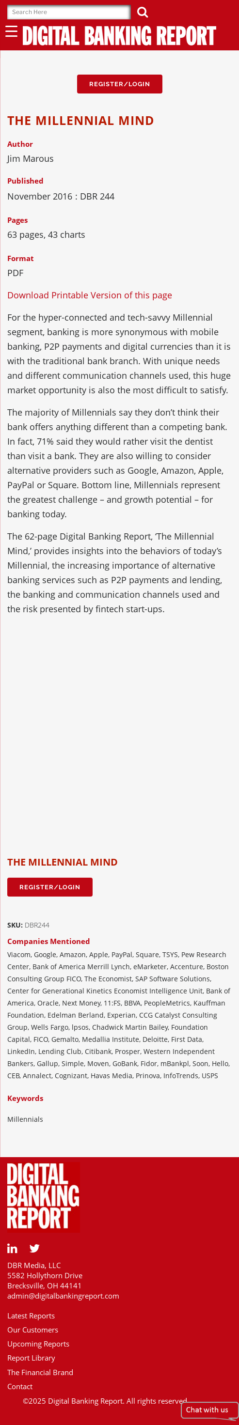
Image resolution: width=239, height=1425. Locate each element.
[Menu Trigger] (11, 30)
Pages (17, 220)
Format (20, 258)
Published (25, 181)
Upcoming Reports (38, 1343)
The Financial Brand (40, 1372)
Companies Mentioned (48, 941)
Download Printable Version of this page (89, 295)
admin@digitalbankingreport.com (63, 1296)
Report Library (31, 1358)
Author (20, 144)
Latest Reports (31, 1315)
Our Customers (32, 1329)
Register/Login (119, 84)
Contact (19, 1386)
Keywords (25, 1098)
